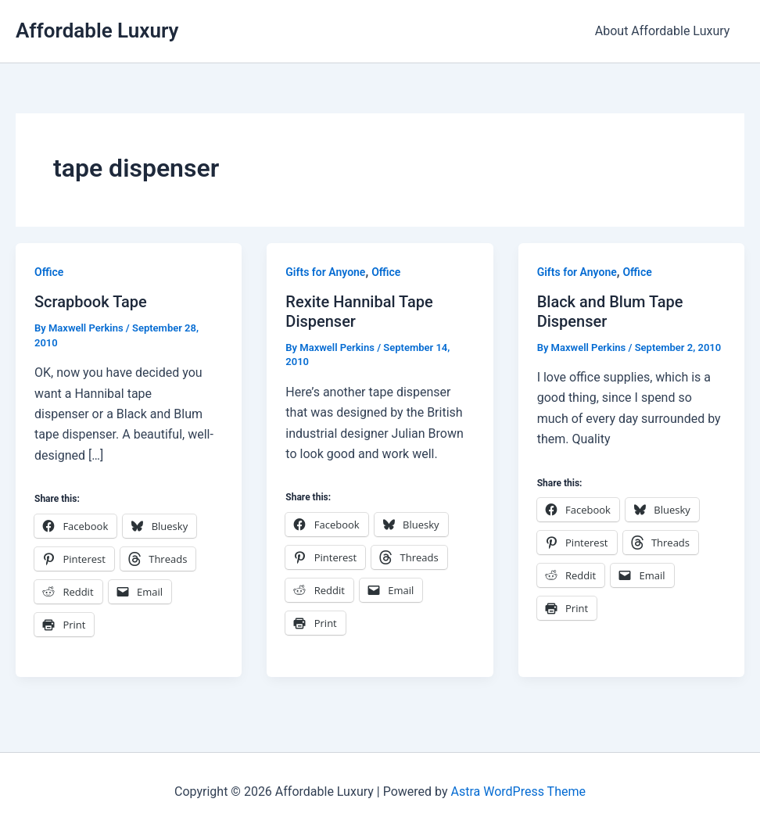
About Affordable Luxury (664, 30)
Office (48, 272)
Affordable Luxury (97, 30)
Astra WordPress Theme (517, 791)
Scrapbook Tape (90, 301)
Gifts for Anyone (325, 272)
